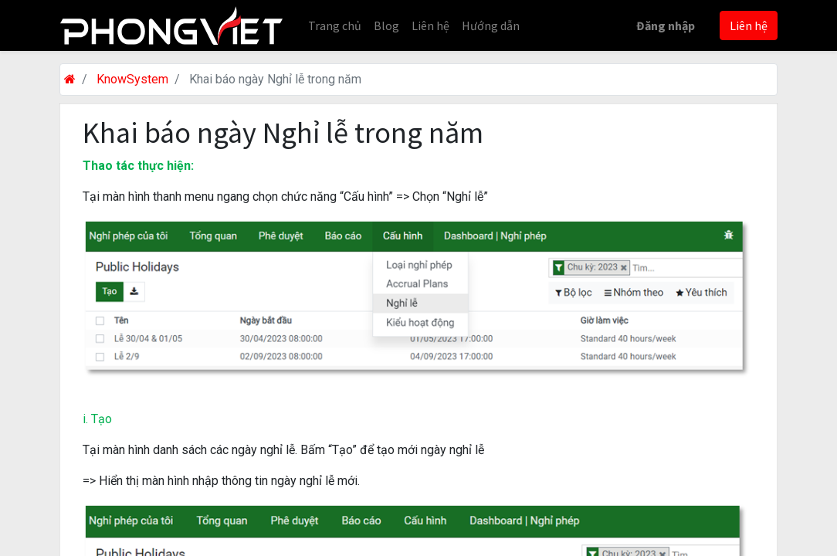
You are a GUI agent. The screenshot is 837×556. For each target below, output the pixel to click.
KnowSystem (132, 79)
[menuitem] (335, 25)
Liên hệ (749, 25)
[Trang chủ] (70, 79)
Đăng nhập (665, 25)
